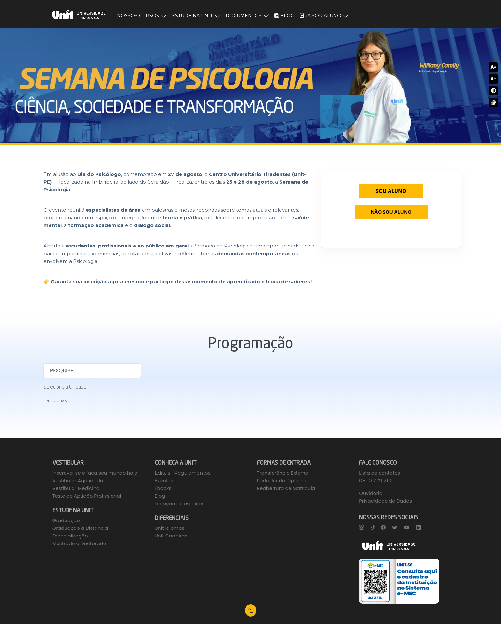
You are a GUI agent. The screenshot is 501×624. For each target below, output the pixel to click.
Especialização (70, 535)
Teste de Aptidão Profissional (86, 495)
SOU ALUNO (391, 190)
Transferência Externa (283, 472)
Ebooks (163, 488)
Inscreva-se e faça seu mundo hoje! (95, 472)
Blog (160, 495)
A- (493, 79)
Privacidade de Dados (385, 501)
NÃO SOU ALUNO (391, 212)
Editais (163, 473)
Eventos (164, 480)
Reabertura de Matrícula (286, 488)
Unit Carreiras (171, 535)
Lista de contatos (379, 472)
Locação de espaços (179, 503)
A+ (493, 67)
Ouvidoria (370, 493)
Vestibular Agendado (77, 480)
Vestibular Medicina (76, 488)
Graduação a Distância (80, 528)
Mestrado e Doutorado (79, 543)
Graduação (66, 520)
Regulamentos (192, 473)
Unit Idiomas (169, 528)
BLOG (284, 15)
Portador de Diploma (282, 480)
